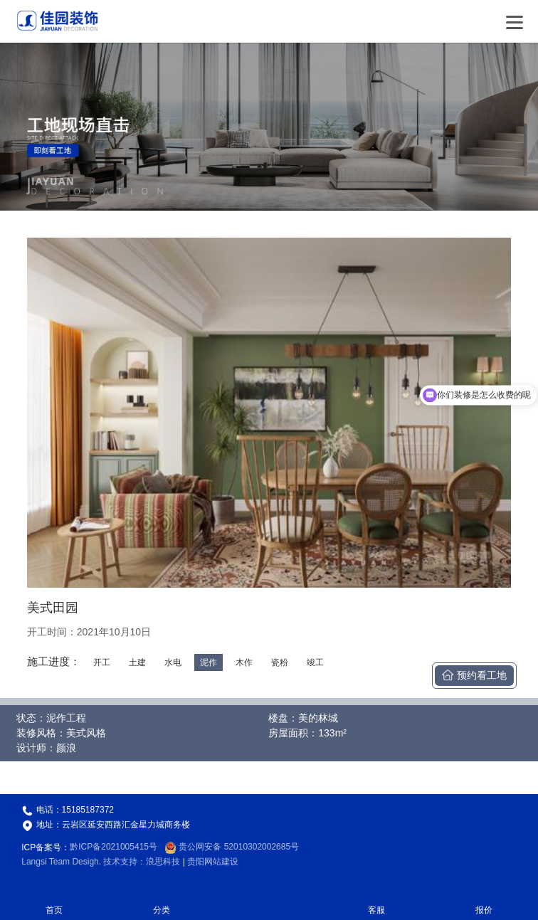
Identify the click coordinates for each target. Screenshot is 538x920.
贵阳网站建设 (212, 862)
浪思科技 (163, 862)
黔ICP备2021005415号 (113, 847)
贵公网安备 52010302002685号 (231, 847)
